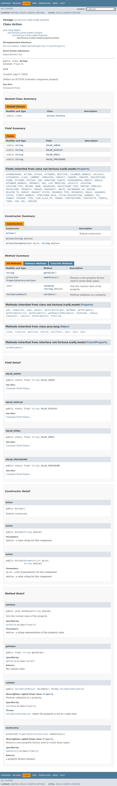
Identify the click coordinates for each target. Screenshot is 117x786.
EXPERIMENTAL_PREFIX (80, 180)
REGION (91, 189)
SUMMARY (88, 195)
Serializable (10, 46)
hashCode (82, 313)
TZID (30, 198)
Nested (14, 13)
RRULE (89, 192)
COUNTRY (72, 177)
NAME (38, 186)
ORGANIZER (49, 186)
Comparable (26, 46)
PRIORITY (26, 189)
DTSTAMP (19, 180)
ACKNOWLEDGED (13, 174)
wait (67, 332)
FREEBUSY (34, 183)
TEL (98, 195)
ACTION (28, 174)
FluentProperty (56, 46)
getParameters (37, 313)
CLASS (24, 177)
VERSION (32, 201)
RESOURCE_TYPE (60, 192)
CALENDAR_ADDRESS (80, 174)
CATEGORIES (12, 177)
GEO (44, 183)
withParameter (14, 347)
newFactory (50, 277)
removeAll (12, 316)
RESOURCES (77, 192)
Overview (6, 3)
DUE (40, 180)
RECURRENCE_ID (76, 189)
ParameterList (23, 243)
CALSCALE (98, 174)
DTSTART (31, 180)
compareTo (18, 310)
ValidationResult (16, 294)
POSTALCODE (12, 189)
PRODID (38, 189)
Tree (34, 3)
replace (24, 316)
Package (16, 3)
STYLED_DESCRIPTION (70, 195)
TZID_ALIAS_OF (43, 198)
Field (22, 13)
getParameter (85, 310)
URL (23, 201)
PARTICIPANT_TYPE (67, 186)
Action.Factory (56, 116)
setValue (49, 286)
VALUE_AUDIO (53, 145)
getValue (49, 273)
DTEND (9, 180)
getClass (33, 332)
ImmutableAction (12, 54)
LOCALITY (73, 183)
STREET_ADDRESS (25, 195)
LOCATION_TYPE (14, 186)
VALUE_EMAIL (53, 154)
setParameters (40, 316)
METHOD (29, 186)
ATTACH (38, 174)
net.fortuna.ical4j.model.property (31, 20)
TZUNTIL (102, 198)
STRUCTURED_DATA (46, 195)
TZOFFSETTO (89, 198)
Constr (31, 13)
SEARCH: (81, 9)
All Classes (7, 8)
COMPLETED (47, 177)
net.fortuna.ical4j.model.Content (25, 33)
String (19, 145)
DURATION (49, 180)
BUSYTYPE (62, 174)
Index (55, 3)
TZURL (9, 201)
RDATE (62, 189)
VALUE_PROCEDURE (55, 159)
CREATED (83, 177)
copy (29, 310)
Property (39, 46)
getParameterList (16, 313)
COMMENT (34, 177)
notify (44, 332)
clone (9, 332)
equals (38, 310)
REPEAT (25, 192)
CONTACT (60, 177)
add (8, 310)
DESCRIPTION (98, 177)
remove (93, 313)
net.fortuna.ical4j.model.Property (30, 35)
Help (62, 3)
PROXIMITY (50, 189)
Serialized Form (11, 88)
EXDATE (61, 180)
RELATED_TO (12, 192)
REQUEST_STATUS (41, 192)
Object (64, 326)
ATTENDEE (49, 174)
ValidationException (72, 689)
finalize (20, 332)
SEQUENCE (100, 192)
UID (17, 201)
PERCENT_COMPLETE (90, 186)
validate (49, 294)
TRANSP (10, 198)
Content (30, 661)
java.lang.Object (11, 30)
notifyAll (56, 332)
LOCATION (85, 183)
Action (10, 233)
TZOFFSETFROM (72, 198)
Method (41, 13)
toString (56, 316)
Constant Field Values (18, 388)
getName (70, 310)
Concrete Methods (62, 263)
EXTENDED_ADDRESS (16, 183)
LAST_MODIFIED (56, 183)
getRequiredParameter (61, 313)
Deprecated (45, 3)
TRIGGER (20, 198)
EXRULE (98, 180)
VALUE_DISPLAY (54, 150)
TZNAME (58, 198)
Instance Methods (35, 263)
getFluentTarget (54, 310)
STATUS (10, 195)
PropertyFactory (16, 280)
